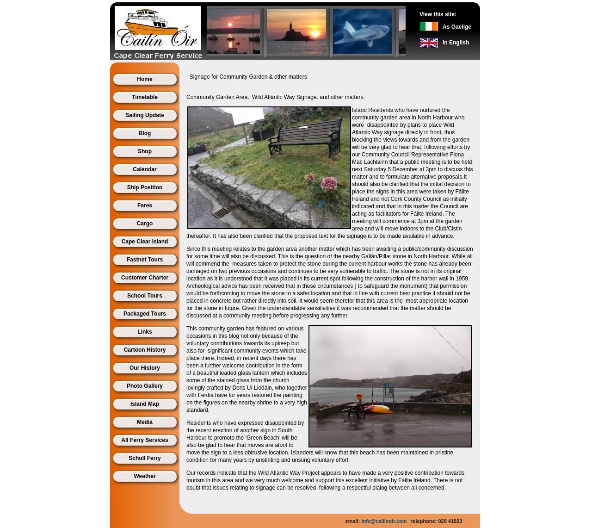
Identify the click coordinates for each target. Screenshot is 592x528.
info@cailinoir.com (384, 521)
